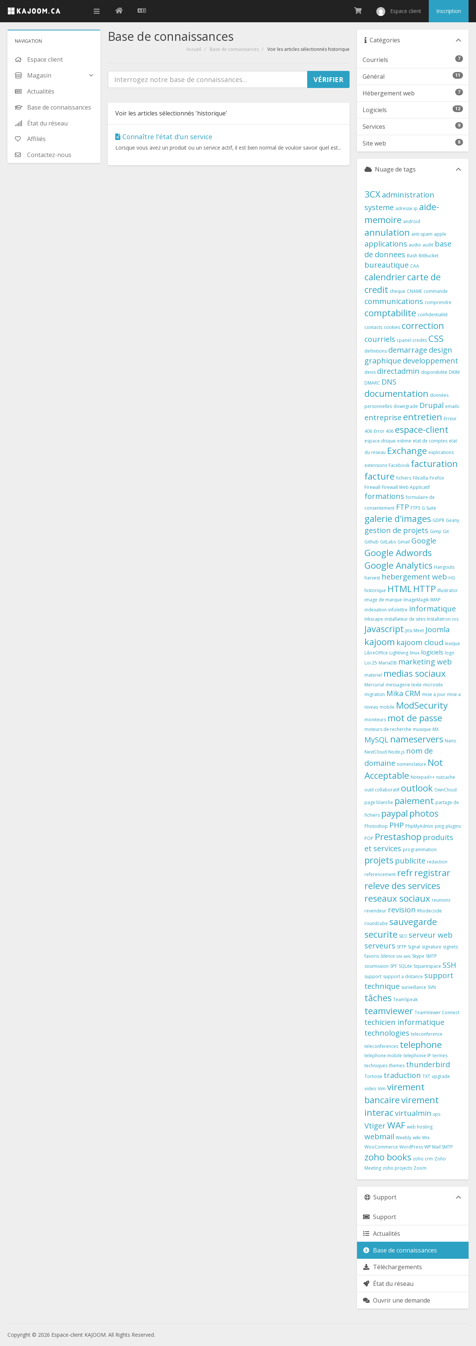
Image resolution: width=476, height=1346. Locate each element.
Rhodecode (429, 911)
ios (455, 619)
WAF (396, 1125)
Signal (414, 947)
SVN (432, 987)
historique (375, 590)
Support (379, 1217)
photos (423, 813)
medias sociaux (414, 673)
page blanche (378, 802)
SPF (393, 966)
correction (423, 325)
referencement (380, 874)
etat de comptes (430, 441)
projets (378, 860)
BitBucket (428, 255)
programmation (420, 849)
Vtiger (375, 1126)
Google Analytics (398, 565)
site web (403, 956)
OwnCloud (445, 790)
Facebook (399, 465)
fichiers (403, 478)
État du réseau (388, 1284)
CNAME (414, 291)
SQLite (405, 966)
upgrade (441, 1076)
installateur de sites (405, 619)
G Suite (429, 508)
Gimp (435, 531)
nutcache (445, 777)
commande (436, 291)
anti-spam (421, 234)
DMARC (372, 383)
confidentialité (433, 314)
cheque (397, 291)
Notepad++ (423, 777)
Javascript (384, 629)
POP (368, 838)
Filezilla (420, 478)
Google (423, 541)
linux (414, 653)
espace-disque (380, 441)
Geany (452, 520)
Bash (412, 255)
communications (393, 301)
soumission (376, 966)
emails (452, 406)
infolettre (398, 610)
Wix (426, 1137)
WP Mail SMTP (438, 1147)
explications (441, 452)
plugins (453, 826)
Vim (382, 1088)
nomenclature (411, 764)
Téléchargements (392, 1267)
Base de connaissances (234, 49)
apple (440, 234)
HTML (399, 588)
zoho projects (397, 1168)
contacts (373, 327)
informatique (432, 609)
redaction (437, 862)
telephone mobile (383, 1055)
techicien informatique (404, 1022)
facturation (434, 463)
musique (422, 729)
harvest (372, 578)
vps (436, 1114)
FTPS (415, 508)
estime (404, 441)
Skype (418, 956)
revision (402, 910)
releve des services (402, 885)
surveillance (413, 987)
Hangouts (444, 567)
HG (451, 578)
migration (374, 694)
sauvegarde (413, 921)
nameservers (416, 739)
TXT (426, 1076)
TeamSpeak (405, 999)
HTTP (424, 588)
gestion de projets (396, 530)
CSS (436, 338)
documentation (396, 393)
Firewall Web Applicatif (406, 487)
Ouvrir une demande (396, 1300)
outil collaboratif (381, 790)
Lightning (398, 653)
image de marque (383, 600)
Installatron (439, 619)
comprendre (438, 302)
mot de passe (414, 718)
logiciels (432, 652)
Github (371, 542)
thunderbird (428, 1064)
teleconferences (381, 1046)
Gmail (404, 542)
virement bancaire (394, 1093)
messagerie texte (404, 685)
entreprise (383, 417)
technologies (386, 1033)
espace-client (421, 429)
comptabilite (390, 313)
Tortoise (373, 1076)
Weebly (403, 1137)
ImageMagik (416, 600)
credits (419, 340)
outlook (417, 788)
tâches (378, 997)
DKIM (454, 372)
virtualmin (413, 1113)
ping (439, 826)
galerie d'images (397, 518)
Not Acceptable (403, 768)
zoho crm (423, 1159)
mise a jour (434, 694)
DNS (389, 382)
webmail (379, 1136)
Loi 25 (370, 663)
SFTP (401, 947)
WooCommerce (381, 1147)
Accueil (193, 49)
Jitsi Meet (414, 630)
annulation (387, 232)
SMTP (431, 956)
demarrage (407, 350)
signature (431, 947)
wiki (417, 1137)
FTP (402, 507)
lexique (452, 643)
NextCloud (375, 752)
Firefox (437, 478)
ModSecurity (422, 705)
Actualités (381, 1233)
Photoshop (376, 826)
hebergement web (414, 577)
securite (381, 934)
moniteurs (375, 719)
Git (446, 531)
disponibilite (434, 372)
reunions (441, 900)
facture (379, 476)
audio (415, 245)
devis (370, 372)
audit (427, 245)
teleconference (427, 1034)
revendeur (375, 911)
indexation (375, 610)
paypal (394, 813)
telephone (421, 1044)
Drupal (431, 405)
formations (384, 496)
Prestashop (398, 836)
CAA (414, 266)
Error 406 (383, 431)
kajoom (379, 642)
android (411, 221)
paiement (414, 800)
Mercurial (374, 685)
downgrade (405, 406)
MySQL (376, 740)
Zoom (420, 1168)
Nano (450, 741)
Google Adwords (398, 552)
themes (397, 1065)
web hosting (419, 1127)
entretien (422, 417)
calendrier (385, 277)
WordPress (411, 1147)
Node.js (396, 752)
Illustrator (447, 590)
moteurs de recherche (387, 729)
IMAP (435, 600)
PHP (396, 825)
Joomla (437, 629)
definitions (375, 351)
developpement (430, 361)
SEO (403, 936)
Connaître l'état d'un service (163, 136)
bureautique (386, 265)
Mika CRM (403, 693)
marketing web (425, 662)
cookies (392, 327)
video (370, 1088)
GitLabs (388, 542)
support (373, 976)
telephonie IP (417, 1055)
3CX (372, 194)
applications (385, 244)
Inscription (448, 10)
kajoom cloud (419, 642)
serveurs (379, 946)
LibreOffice (376, 653)
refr (405, 872)
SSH (449, 965)
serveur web (431, 935)
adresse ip (406, 208)
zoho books (387, 1157)
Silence (387, 956)
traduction (402, 1075)
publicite (410, 861)
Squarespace (427, 966)
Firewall (372, 487)
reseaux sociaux (397, 898)
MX (435, 729)
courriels (379, 339)
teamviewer (388, 1010)
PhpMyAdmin (419, 826)
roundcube (376, 923)
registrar (432, 872)
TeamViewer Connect (437, 1012)
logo (449, 653)
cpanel (404, 340)
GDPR (438, 520)
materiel (373, 675)
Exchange (407, 450)
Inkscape (373, 619)
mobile (387, 707)
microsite (433, 685)
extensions (375, 465)
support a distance (403, 976)
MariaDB (388, 663)
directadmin (398, 371)
